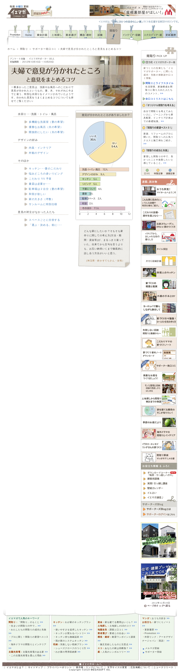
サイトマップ (35, 667)
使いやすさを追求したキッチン (73, 629)
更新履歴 (151, 629)
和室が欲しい (37, 194)
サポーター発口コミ (45, 49)
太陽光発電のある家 (35, 652)
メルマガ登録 (152, 648)
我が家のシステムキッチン (71, 640)
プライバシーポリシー (59, 667)
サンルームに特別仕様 (43, 204)
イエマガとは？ (15, 667)
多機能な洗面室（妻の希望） (47, 122)
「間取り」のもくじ (30, 622)
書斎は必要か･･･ (40, 184)
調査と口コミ (118, 629)
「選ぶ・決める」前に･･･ (45, 225)
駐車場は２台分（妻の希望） (47, 189)
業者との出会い (120, 633)
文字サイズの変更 (117, 667)
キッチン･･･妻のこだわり (45, 168)
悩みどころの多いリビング (46, 173)
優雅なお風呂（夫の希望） (46, 127)
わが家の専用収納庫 (68, 652)
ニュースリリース (163, 667)
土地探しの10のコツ (122, 626)
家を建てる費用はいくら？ (121, 622)
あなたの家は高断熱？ (118, 648)
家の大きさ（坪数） (41, 199)
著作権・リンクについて (89, 667)
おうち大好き (161, 618)
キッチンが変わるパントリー (72, 633)
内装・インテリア (40, 147)
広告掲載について (140, 667)
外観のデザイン (39, 153)
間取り (24, 49)
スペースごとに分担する (44, 220)
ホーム (11, 49)
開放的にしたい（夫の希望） (47, 132)
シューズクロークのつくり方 (72, 648)
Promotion (152, 633)
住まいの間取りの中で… (26, 626)
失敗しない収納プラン (74, 644)
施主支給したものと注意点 (116, 644)
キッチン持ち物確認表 (69, 637)
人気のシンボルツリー (116, 652)
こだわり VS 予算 (40, 178)
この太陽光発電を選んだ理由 (28, 655)
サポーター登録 (153, 652)
